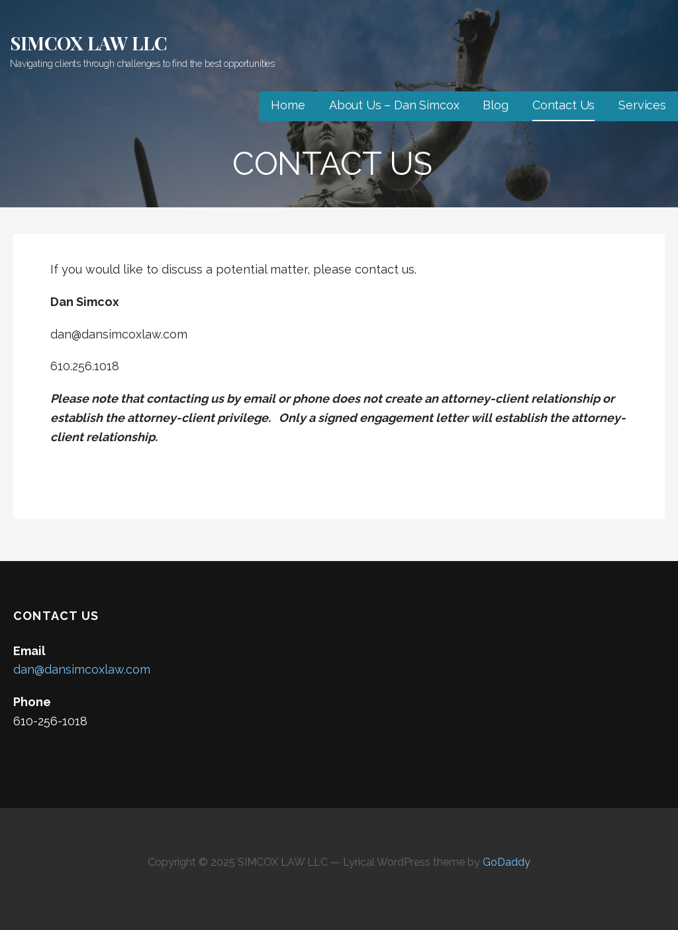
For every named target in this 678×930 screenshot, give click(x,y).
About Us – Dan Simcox (394, 105)
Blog (495, 105)
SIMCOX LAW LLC (89, 42)
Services (642, 105)
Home (288, 105)
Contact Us (563, 105)
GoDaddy (506, 862)
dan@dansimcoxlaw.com (81, 669)
